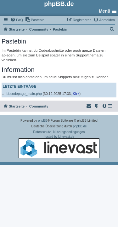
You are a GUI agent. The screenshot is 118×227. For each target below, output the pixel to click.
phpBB (43, 120)
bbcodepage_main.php (24, 94)
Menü (104, 11)
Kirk (76, 94)
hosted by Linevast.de (59, 146)
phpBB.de (80, 126)
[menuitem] (16, 20)
